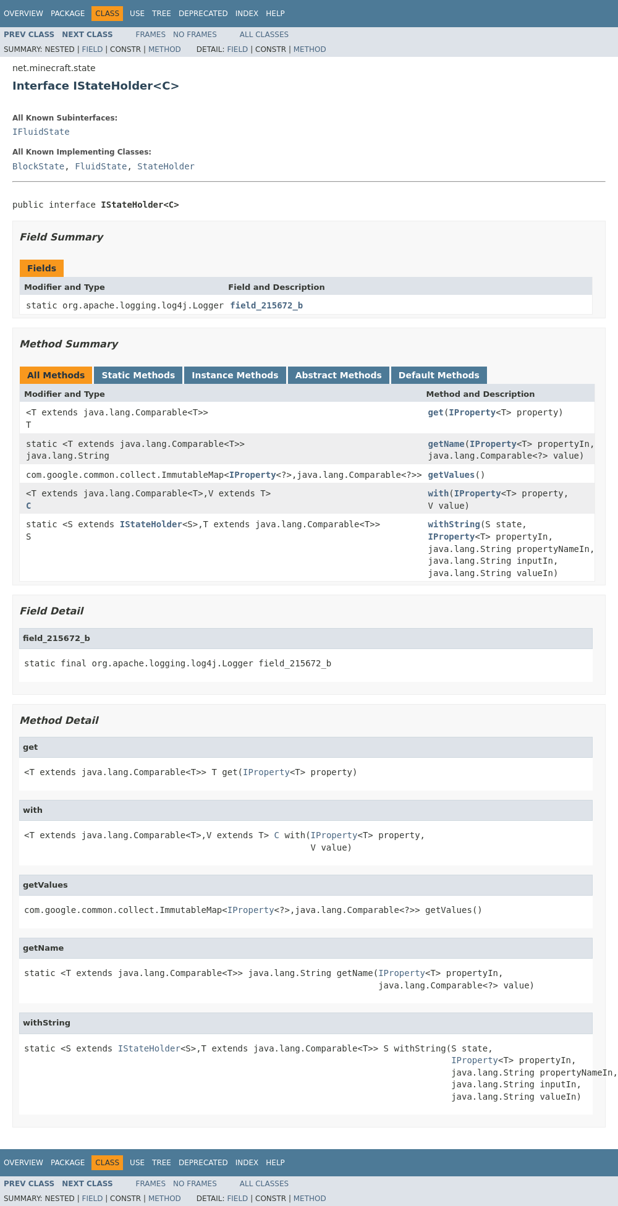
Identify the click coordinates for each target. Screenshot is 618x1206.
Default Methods (439, 375)
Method (164, 49)
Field (92, 49)
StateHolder (166, 166)
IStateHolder (151, 524)
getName (446, 444)
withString (454, 524)
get (436, 412)
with (438, 493)
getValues (451, 475)
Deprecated (203, 13)
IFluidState (41, 132)
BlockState (38, 166)
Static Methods (138, 375)
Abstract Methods (338, 375)
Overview (23, 13)
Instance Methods (235, 375)
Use (137, 13)
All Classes (264, 34)
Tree (161, 13)
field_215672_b (266, 305)
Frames (151, 34)
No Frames (195, 34)
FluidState (101, 166)
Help (275, 13)
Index (247, 13)
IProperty (472, 412)
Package (68, 13)
